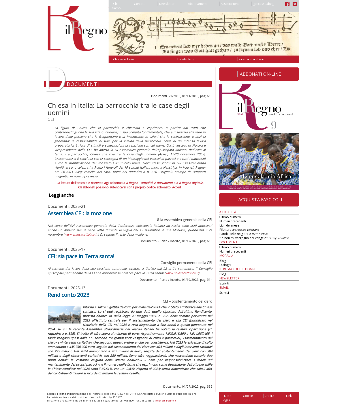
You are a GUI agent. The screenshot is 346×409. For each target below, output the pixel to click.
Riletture (239, 229)
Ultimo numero (230, 217)
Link (288, 396)
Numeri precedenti (232, 221)
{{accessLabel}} (263, 4)
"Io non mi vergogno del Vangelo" (253, 238)
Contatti (139, 4)
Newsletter (166, 4)
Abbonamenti (197, 4)
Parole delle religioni (243, 234)
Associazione (229, 4)
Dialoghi (225, 265)
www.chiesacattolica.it (80, 234)
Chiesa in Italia (123, 59)
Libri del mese (229, 225)
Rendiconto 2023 (68, 294)
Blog (222, 260)
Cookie (247, 396)
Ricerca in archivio (250, 59)
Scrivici (224, 292)
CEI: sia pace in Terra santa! (81, 256)
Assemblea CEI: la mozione (80, 213)
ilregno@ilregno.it (165, 400)
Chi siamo (116, 6)
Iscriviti (224, 283)
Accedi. (177, 187)
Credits (269, 396)
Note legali (227, 398)
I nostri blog (185, 59)
